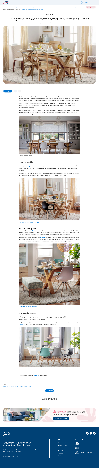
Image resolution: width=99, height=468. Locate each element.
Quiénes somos (62, 455)
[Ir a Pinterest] (87, 433)
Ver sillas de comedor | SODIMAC (29, 369)
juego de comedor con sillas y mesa (59, 166)
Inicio (4, 9)
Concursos (60, 453)
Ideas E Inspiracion (10, 9)
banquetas (35, 230)
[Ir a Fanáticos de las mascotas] (83, 452)
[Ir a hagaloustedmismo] (83, 444)
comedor (36, 375)
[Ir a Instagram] (94, 433)
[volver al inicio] (5, 3)
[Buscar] (88, 2)
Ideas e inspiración (62, 442)
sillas (29, 166)
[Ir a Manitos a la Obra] (83, 448)
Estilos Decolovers (62, 447)
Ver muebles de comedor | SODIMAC (30, 222)
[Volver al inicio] (6, 434)
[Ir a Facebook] (91, 433)
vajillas (22, 324)
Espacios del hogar (62, 445)
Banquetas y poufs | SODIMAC (28, 306)
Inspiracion (18, 9)
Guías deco (60, 450)
